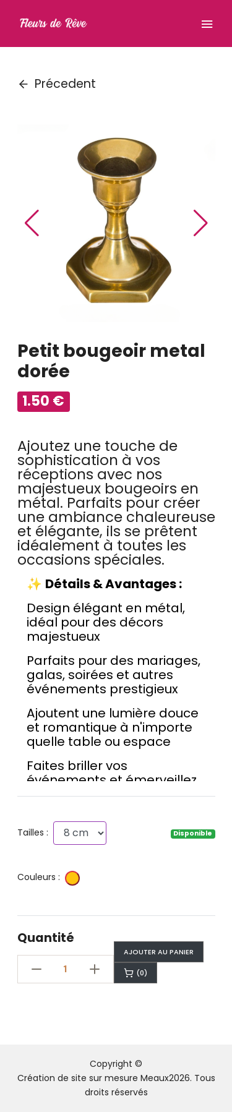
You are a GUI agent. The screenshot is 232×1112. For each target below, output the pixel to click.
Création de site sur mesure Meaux (93, 1078)
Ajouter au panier (159, 952)
